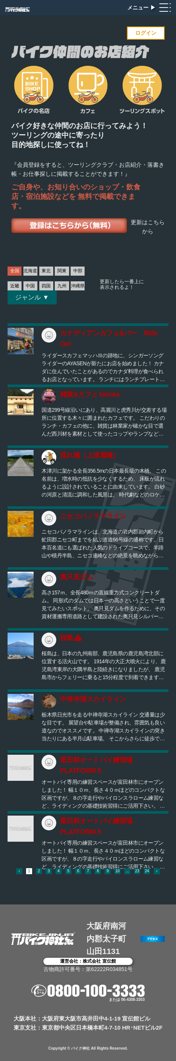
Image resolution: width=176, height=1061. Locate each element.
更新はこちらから (148, 226)
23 (137, 871)
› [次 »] (156, 871)
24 (147, 871)
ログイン (145, 33)
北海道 (30, 270)
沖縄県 (78, 286)
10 (117, 871)
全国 (14, 270)
